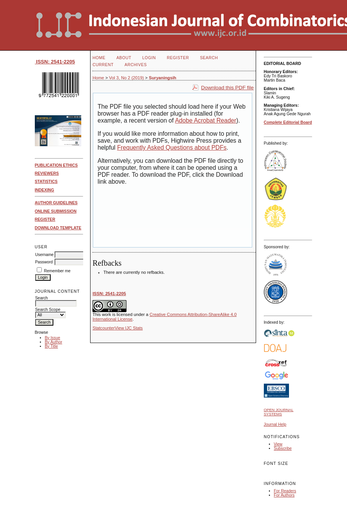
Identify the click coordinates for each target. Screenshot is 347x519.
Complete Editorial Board (288, 122)
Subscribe (283, 448)
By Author (53, 342)
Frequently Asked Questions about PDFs (172, 147)
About (123, 58)
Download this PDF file (227, 87)
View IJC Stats (129, 328)
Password (44, 262)
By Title (51, 346)
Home (98, 58)
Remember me (57, 271)
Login (149, 58)
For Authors (284, 495)
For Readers (285, 491)
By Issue (52, 338)
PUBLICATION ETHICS (56, 165)
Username (44, 255)
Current (102, 65)
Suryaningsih (162, 77)
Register (178, 58)
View (278, 444)
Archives (136, 65)
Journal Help (275, 424)
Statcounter (103, 328)
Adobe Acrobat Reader (205, 120)
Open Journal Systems (279, 412)
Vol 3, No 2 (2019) (126, 77)
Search (209, 58)
